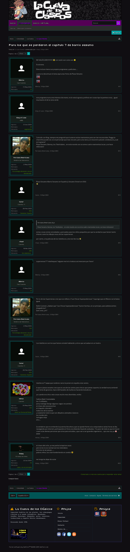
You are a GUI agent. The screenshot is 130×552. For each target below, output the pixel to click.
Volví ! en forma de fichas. (23, 412)
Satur (21, 202)
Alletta (21, 80)
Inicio (13, 23)
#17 (119, 314)
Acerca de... (63, 529)
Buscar (13, 28)
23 (31, 127)
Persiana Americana (21, 158)
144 (30, 167)
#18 (119, 356)
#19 (119, 437)
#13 (119, 151)
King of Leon (21, 118)
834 (30, 211)
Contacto (92, 495)
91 (31, 89)
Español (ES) (22, 495)
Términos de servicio (109, 495)
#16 (119, 275)
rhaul (38, 49)
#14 (119, 195)
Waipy (21, 454)
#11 (119, 86)
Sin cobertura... (27, 253)
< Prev (21, 53)
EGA (12, 495)
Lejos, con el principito (24, 467)
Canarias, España (26, 213)
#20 (119, 463)
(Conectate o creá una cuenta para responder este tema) (101, 474)
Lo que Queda (19, 49)
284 (30, 251)
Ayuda (99, 495)
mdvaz (21, 399)
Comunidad (24, 23)
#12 (119, 111)
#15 (119, 243)
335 (30, 408)
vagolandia (28, 129)
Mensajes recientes (24, 28)
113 (31, 463)
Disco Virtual (41, 23)
